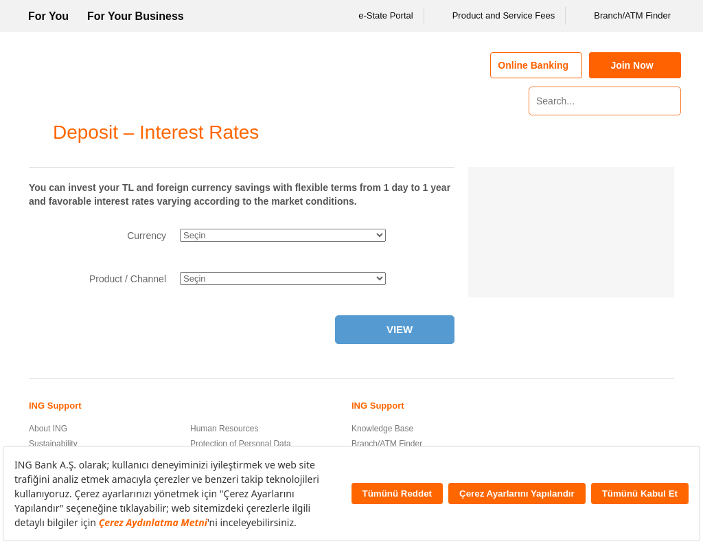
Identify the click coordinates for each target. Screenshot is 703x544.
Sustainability (53, 444)
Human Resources (224, 428)
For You (48, 16)
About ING (48, 428)
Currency (146, 235)
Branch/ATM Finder (623, 16)
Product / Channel (127, 278)
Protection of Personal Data (240, 444)
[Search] (668, 100)
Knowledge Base (382, 428)
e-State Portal (377, 16)
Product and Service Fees (495, 16)
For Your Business (135, 16)
